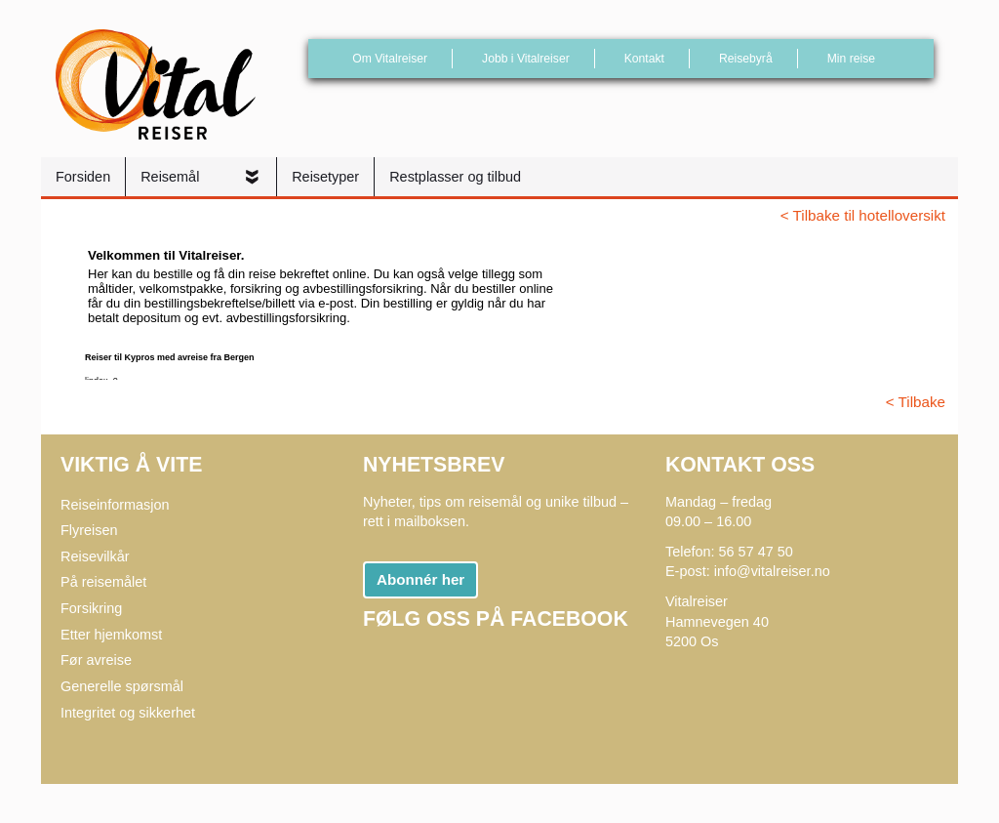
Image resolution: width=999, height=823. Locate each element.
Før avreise (96, 660)
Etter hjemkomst (111, 634)
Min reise (851, 58)
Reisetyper (325, 177)
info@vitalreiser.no (772, 571)
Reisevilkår (95, 556)
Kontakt (644, 58)
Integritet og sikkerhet (127, 712)
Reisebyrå (746, 58)
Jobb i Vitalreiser (526, 58)
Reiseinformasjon (115, 505)
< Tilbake (915, 401)
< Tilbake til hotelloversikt (862, 215)
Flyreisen (89, 530)
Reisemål (171, 177)
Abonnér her (420, 579)
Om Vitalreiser (389, 58)
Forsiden (83, 177)
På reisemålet (103, 582)
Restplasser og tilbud (455, 177)
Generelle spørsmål (121, 686)
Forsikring (91, 608)
